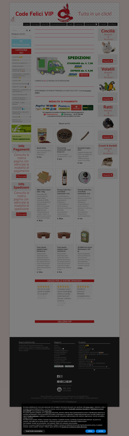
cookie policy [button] (47, 411)
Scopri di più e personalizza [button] (34, 431)
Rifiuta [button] (90, 431)
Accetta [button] (101, 431)
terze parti (48, 412)
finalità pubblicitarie (33, 416)
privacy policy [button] (89, 407)
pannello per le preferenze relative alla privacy (74, 427)
